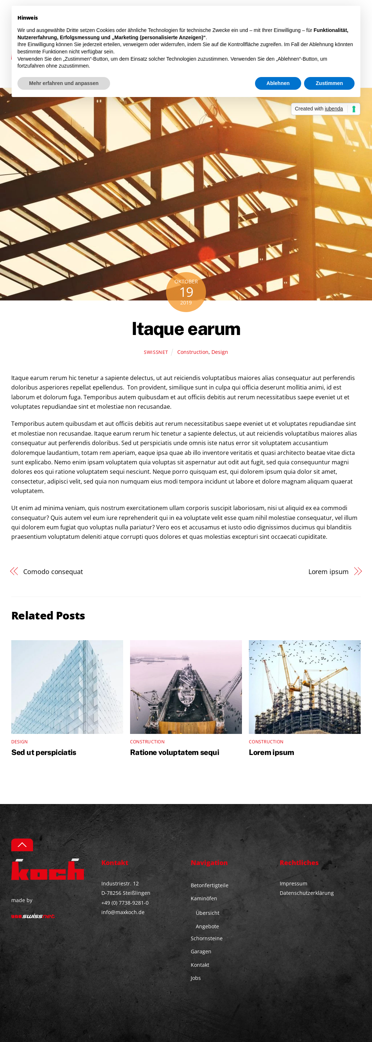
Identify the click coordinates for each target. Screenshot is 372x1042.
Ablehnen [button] (278, 83)
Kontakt (200, 964)
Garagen (201, 951)
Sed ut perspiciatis (43, 752)
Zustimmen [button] (329, 83)
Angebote (207, 926)
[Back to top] (22, 845)
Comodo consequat (53, 571)
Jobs (196, 977)
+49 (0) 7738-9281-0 (125, 902)
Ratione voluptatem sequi (174, 752)
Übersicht (207, 912)
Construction (193, 351)
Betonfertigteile (210, 885)
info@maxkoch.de (123, 912)
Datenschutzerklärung (307, 892)
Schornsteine (207, 938)
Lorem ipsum (328, 571)
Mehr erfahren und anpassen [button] (63, 83)
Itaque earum (186, 328)
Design (219, 351)
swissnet (156, 352)
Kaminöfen (204, 898)
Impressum (293, 883)
